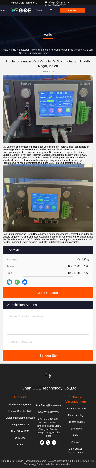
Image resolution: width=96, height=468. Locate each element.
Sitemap (75, 442)
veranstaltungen (20, 10)
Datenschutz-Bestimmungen (75, 450)
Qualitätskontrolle (76, 422)
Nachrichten (75, 428)
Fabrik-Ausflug (75, 415)
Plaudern (72, 10)
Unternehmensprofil (75, 408)
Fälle (13, 49)
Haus (5, 49)
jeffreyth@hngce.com (57, 2)
